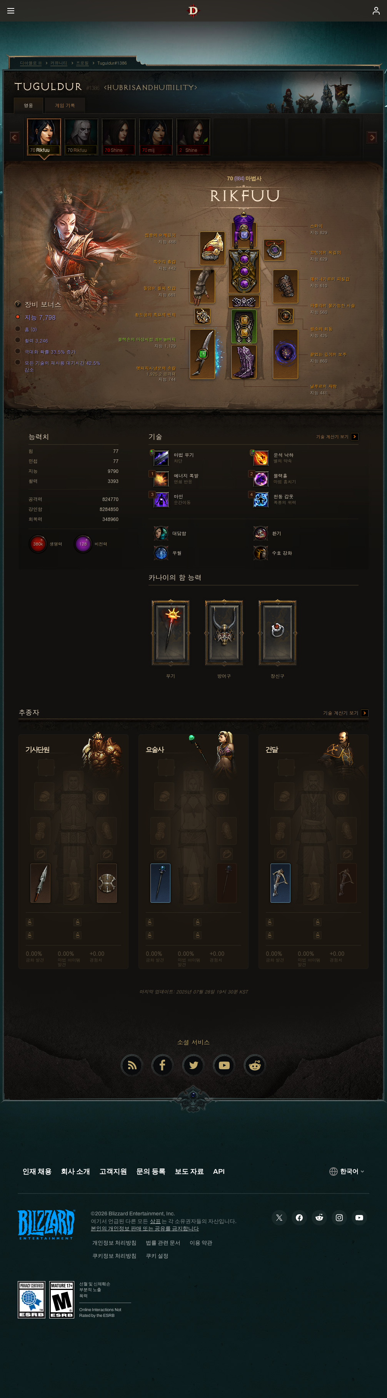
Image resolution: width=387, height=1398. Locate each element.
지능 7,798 (36, 317)
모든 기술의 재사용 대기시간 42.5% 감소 (58, 366)
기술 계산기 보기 (337, 437)
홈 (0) (27, 329)
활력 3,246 (32, 340)
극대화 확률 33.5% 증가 (46, 351)
